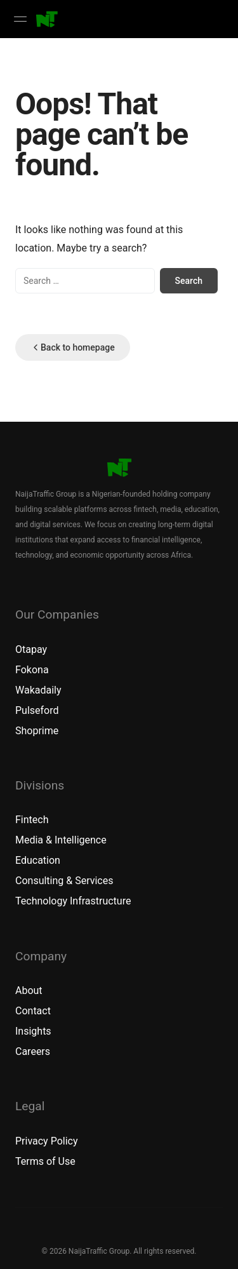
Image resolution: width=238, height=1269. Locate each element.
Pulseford (37, 710)
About (29, 990)
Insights (33, 1031)
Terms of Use (45, 1161)
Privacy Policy (46, 1141)
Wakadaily (38, 690)
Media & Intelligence (61, 840)
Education (37, 860)
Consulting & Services (64, 881)
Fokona (32, 670)
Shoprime (36, 731)
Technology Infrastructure (73, 901)
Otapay (31, 649)
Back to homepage (72, 347)
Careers (32, 1051)
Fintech (31, 820)
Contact (33, 1011)
